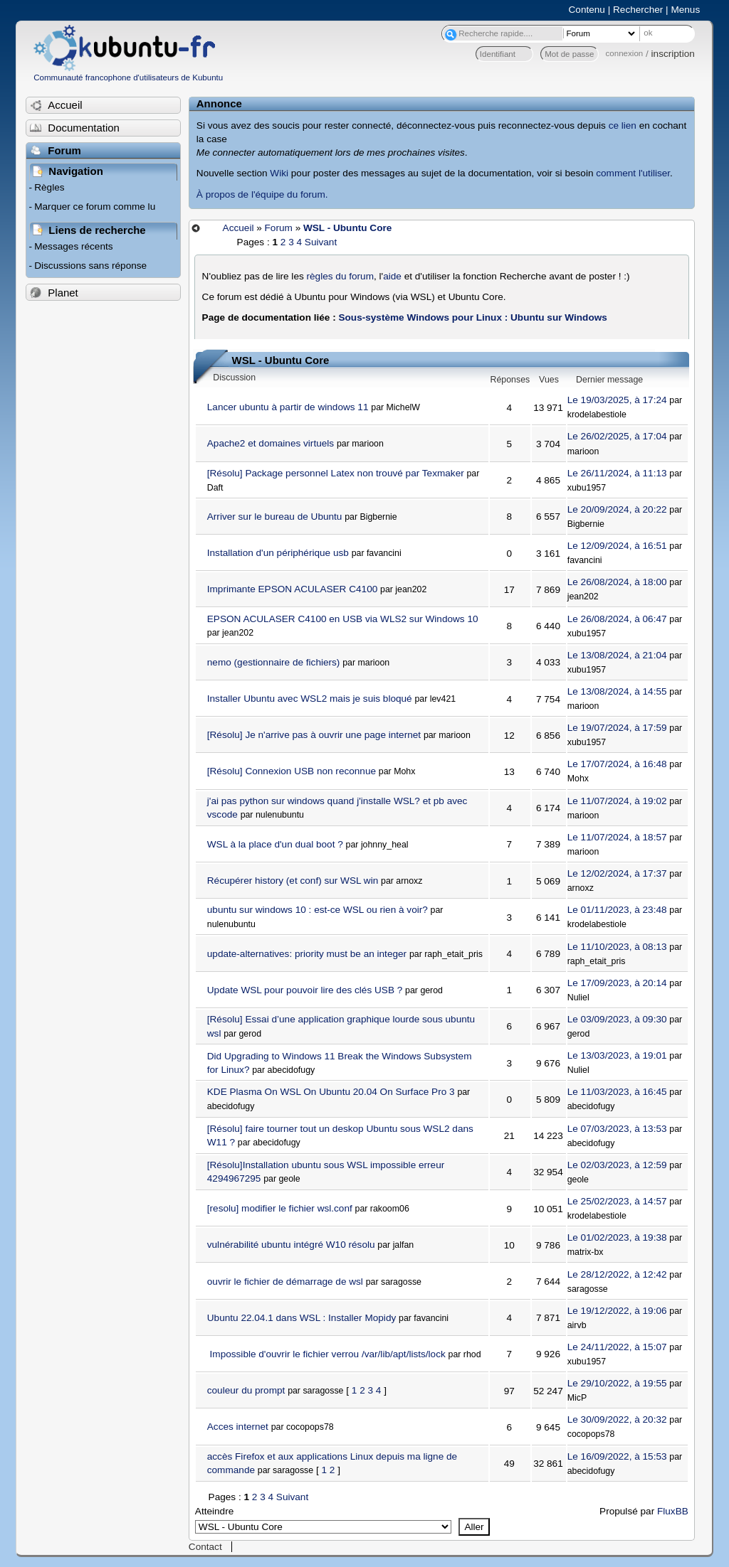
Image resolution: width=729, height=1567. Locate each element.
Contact (205, 1546)
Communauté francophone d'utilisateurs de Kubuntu (128, 77)
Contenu (587, 9)
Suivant (321, 242)
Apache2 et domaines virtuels (270, 443)
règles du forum (340, 276)
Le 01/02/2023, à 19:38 (617, 1237)
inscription (673, 53)
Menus (685, 9)
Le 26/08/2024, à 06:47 (617, 619)
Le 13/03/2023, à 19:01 (617, 1055)
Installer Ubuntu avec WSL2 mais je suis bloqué (309, 698)
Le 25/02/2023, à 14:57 (617, 1201)
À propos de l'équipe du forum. (262, 194)
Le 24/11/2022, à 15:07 (617, 1347)
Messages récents (73, 246)
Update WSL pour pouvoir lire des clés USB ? (305, 990)
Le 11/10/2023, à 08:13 (617, 946)
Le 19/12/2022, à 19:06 (617, 1310)
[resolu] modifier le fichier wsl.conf (279, 1208)
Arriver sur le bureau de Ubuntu (274, 516)
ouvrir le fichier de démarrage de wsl (285, 1281)
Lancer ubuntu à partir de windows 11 (288, 407)
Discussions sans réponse (90, 265)
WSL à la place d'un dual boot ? (275, 844)
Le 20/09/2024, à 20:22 (617, 509)
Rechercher (638, 9)
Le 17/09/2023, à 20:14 (617, 983)
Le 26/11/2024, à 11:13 (617, 473)
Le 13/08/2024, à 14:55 (617, 691)
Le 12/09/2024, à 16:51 (617, 545)
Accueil (238, 228)
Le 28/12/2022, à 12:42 (617, 1274)
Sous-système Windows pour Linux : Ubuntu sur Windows (472, 317)
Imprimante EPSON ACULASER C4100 (292, 589)
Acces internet (237, 1426)
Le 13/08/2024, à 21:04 (617, 655)
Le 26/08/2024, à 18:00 (617, 582)
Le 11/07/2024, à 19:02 (617, 801)
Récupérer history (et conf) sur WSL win (293, 880)
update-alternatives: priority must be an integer (307, 953)
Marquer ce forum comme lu (94, 206)
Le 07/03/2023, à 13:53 (617, 1128)
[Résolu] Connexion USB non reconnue (291, 771)
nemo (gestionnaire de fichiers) (273, 662)
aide (392, 276)
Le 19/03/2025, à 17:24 (617, 400)
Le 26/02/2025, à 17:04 (617, 436)
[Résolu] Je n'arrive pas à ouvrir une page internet (314, 734)
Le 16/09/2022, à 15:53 (617, 1456)
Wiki (279, 173)
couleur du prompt (246, 1390)
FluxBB (672, 1511)
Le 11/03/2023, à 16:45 (617, 1091)
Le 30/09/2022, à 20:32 (617, 1419)
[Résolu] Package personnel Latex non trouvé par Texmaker (335, 473)
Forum (279, 228)
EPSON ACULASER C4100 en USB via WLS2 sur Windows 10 (342, 619)
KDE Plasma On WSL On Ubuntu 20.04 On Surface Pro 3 (331, 1091)
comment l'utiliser (633, 173)
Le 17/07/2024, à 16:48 (617, 764)
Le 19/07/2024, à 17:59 (617, 727)
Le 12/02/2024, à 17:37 (617, 873)
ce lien (622, 125)
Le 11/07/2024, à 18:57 (617, 837)
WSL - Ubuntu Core (347, 228)
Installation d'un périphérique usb (278, 552)
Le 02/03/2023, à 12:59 (617, 1165)
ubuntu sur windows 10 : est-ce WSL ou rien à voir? (317, 909)
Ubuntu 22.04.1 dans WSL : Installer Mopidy (301, 1317)
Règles (49, 187)
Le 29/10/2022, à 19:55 (617, 1383)
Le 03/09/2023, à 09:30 (617, 1019)
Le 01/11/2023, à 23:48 (617, 909)
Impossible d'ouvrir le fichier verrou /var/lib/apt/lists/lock (326, 1354)
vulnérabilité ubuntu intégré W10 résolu (291, 1244)
